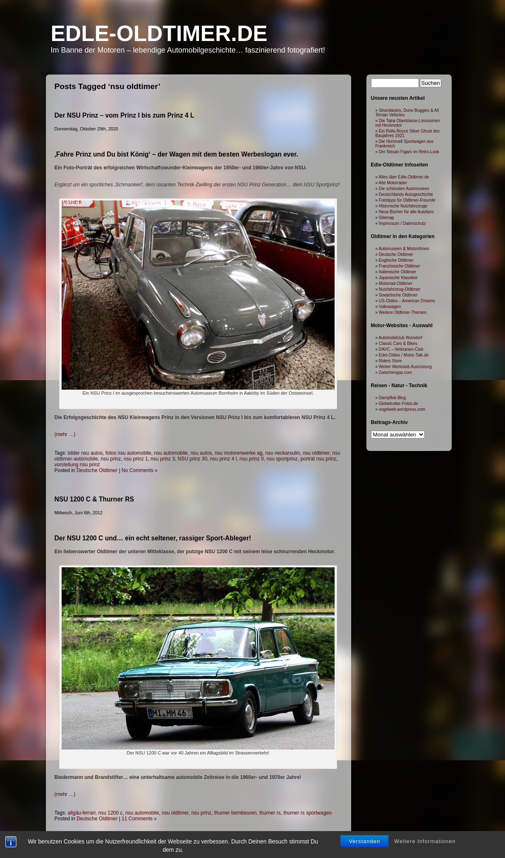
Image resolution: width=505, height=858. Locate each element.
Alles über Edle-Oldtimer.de (403, 177)
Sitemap (386, 217)
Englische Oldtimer (396, 260)
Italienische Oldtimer (397, 272)
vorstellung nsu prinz (77, 465)
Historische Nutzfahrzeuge (403, 206)
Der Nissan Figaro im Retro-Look (409, 151)
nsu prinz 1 (136, 459)
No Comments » (140, 470)
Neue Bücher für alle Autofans (406, 212)
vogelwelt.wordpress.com (402, 409)
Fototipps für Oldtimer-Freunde (407, 200)
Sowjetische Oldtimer (398, 295)
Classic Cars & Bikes (398, 343)
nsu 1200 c (110, 813)
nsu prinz (111, 459)
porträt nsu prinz (319, 459)
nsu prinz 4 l (223, 459)
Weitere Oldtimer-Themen (402, 312)
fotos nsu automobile (128, 453)
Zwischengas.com (395, 372)
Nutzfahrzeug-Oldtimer (400, 289)
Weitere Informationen (425, 842)
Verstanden (364, 842)
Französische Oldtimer (399, 266)
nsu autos (201, 453)
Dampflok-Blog (392, 397)
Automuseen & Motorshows (403, 248)
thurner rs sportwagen (307, 813)
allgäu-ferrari (82, 813)
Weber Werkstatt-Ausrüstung (405, 366)
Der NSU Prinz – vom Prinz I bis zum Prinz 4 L (124, 115)
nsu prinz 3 (163, 459)
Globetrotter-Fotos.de (398, 403)
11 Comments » (139, 819)
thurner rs (269, 813)
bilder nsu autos (85, 453)
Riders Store (390, 361)
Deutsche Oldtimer (97, 470)
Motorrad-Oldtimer (395, 283)
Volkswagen (390, 306)
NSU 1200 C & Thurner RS (94, 499)
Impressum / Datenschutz (402, 223)
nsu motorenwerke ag (238, 453)
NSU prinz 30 (192, 459)
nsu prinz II (251, 459)
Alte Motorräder (392, 183)
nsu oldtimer (316, 453)
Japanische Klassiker (398, 277)
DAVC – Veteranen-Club (401, 349)
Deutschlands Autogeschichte (406, 194)
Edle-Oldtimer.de (159, 33)
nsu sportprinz (281, 459)
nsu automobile (170, 453)
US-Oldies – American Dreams (407, 301)
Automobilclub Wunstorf (400, 337)
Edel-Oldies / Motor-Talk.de (404, 355)
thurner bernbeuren (235, 813)
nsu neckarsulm (282, 453)
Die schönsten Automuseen (404, 188)
